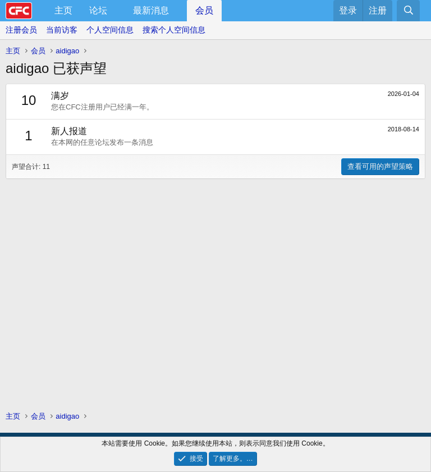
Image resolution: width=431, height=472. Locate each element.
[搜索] (408, 10)
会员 (204, 10)
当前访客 (61, 29)
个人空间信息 (110, 29)
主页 (63, 10)
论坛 (98, 10)
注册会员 (21, 29)
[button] (116, 10)
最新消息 (151, 10)
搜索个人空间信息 (174, 29)
